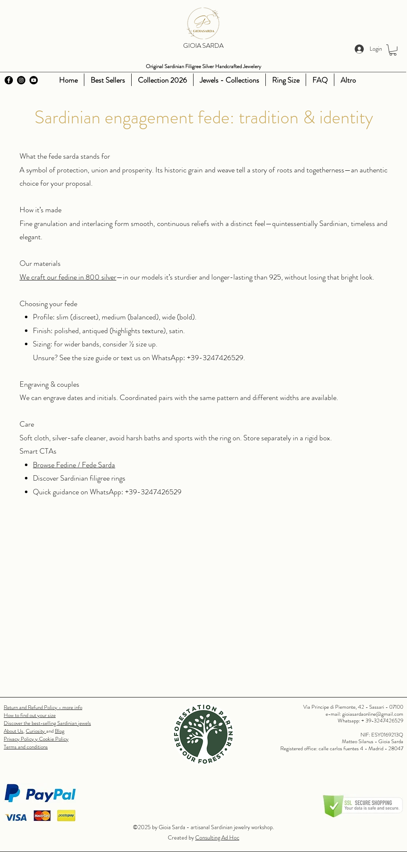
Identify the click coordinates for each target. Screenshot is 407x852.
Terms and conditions (26, 747)
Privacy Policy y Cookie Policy (36, 739)
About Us (13, 731)
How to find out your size (30, 715)
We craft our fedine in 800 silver (68, 277)
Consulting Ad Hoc (217, 837)
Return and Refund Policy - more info (43, 707)
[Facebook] (9, 80)
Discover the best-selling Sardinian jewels (47, 723)
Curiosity (36, 731)
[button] (393, 50)
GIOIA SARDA (203, 45)
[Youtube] (33, 80)
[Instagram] (21, 80)
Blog (59, 731)
